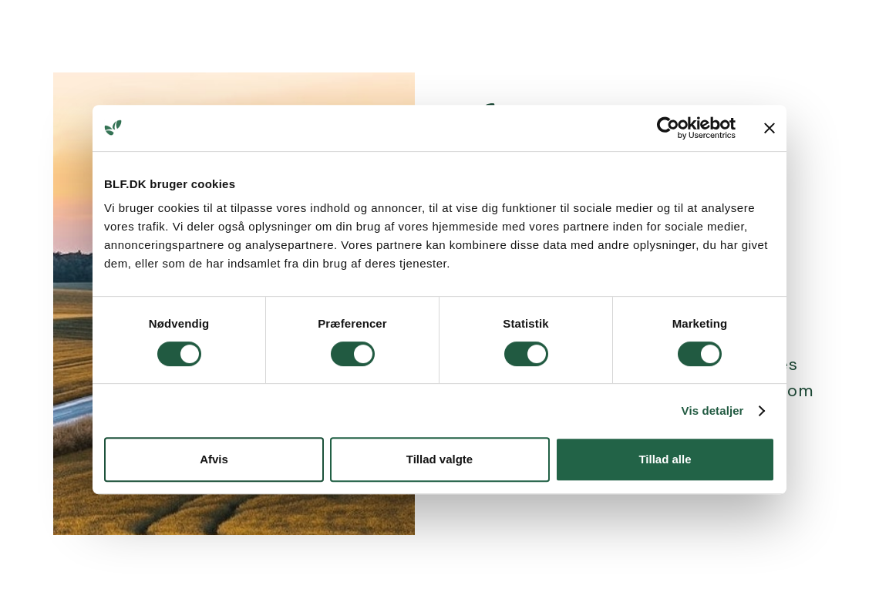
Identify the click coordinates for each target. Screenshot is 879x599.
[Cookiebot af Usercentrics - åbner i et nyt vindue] (668, 128)
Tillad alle (664, 459)
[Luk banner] (769, 128)
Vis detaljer (713, 410)
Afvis (214, 459)
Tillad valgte (439, 459)
